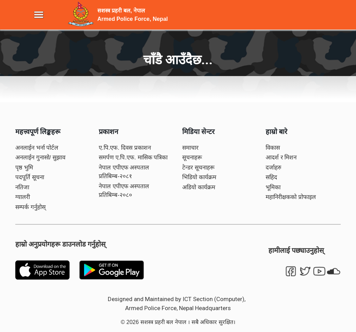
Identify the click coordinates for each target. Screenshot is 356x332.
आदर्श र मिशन (281, 157)
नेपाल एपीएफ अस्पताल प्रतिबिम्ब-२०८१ (124, 172)
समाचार (190, 147)
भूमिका (273, 187)
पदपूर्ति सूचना (29, 177)
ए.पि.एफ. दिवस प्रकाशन (125, 147)
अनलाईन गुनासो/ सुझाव (40, 157)
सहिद (271, 177)
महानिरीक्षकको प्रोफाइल (291, 197)
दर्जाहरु (273, 167)
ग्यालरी (22, 197)
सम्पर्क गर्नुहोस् (30, 207)
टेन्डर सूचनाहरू (198, 167)
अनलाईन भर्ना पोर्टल (36, 147)
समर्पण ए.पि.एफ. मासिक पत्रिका (133, 157)
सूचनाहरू (192, 157)
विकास (273, 147)
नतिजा (22, 187)
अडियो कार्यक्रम (198, 187)
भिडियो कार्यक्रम (199, 177)
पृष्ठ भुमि (24, 167)
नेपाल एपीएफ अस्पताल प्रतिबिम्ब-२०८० (124, 191)
